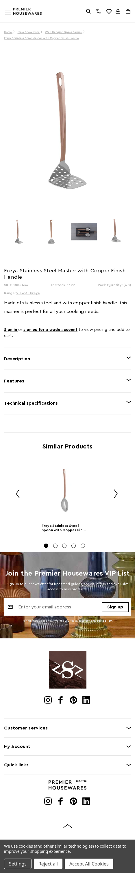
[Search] (88, 11)
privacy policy (101, 620)
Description (17, 359)
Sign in (11, 330)
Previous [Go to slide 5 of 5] (15, 494)
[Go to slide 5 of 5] (83, 546)
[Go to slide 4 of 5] (73, 546)
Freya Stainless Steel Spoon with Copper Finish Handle (64, 528)
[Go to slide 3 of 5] (64, 546)
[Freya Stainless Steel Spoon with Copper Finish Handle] (65, 490)
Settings (18, 864)
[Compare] (98, 11)
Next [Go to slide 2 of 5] (113, 494)
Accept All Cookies (89, 864)
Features (14, 381)
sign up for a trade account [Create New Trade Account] (50, 330)
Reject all (48, 864)
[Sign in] (118, 11)
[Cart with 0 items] (127, 11)
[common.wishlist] (108, 11)
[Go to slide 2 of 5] (55, 546)
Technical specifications (31, 403)
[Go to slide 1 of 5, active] (46, 546)
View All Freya (28, 293)
